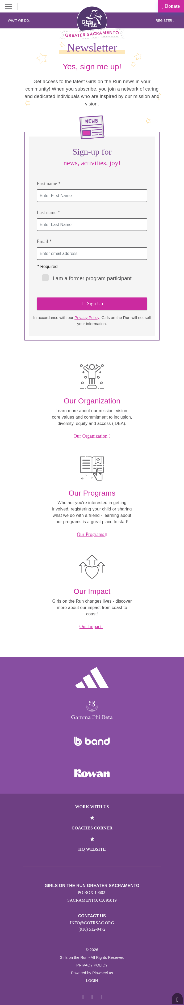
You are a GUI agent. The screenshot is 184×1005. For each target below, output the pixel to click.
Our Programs (92, 534)
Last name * (48, 212)
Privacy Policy (86, 317)
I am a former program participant (87, 277)
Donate (171, 6)
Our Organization (91, 436)
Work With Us (92, 806)
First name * (49, 183)
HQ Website (92, 849)
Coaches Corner (92, 828)
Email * (44, 241)
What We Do (19, 21)
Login (92, 980)
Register (165, 21)
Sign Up (92, 303)
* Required (47, 266)
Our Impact (92, 626)
